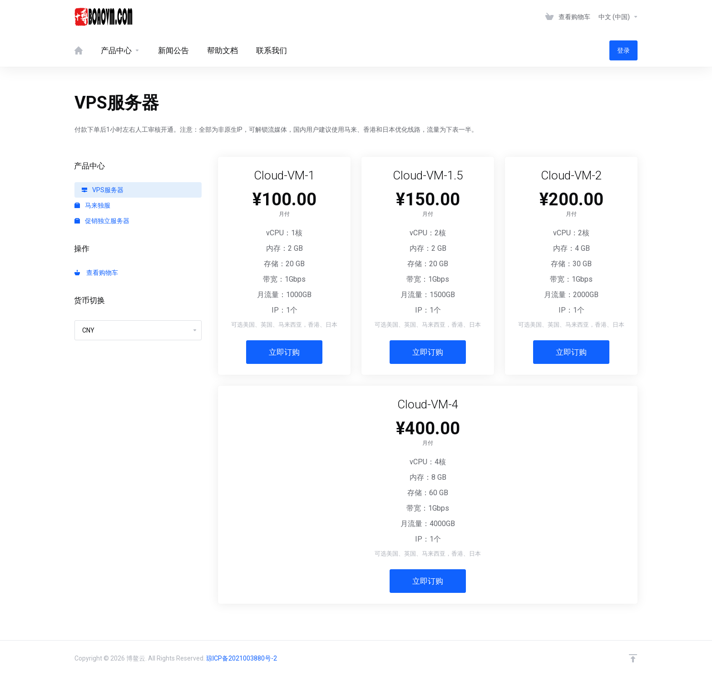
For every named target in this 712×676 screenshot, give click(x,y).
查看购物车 (96, 272)
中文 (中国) (618, 16)
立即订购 (284, 352)
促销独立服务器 (101, 220)
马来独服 (92, 205)
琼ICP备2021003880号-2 (241, 658)
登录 (623, 50)
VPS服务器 (103, 190)
